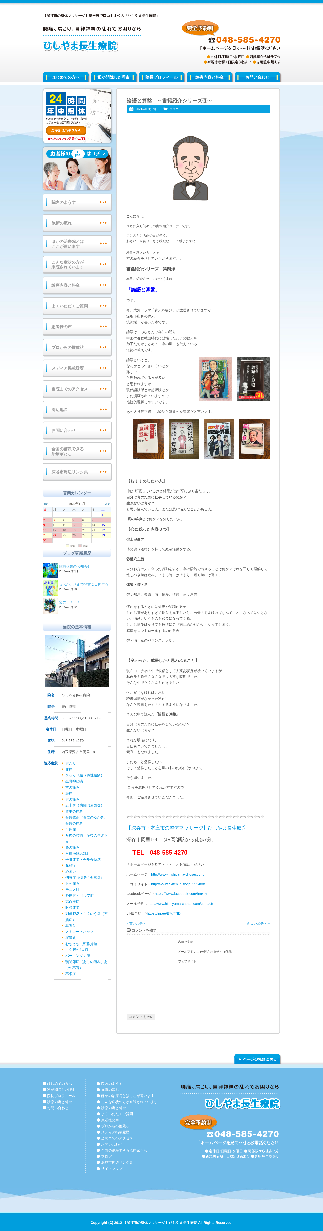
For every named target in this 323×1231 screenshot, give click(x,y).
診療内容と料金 (209, 77)
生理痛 (70, 829)
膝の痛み (72, 847)
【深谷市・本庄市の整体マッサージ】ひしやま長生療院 (186, 828)
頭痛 (68, 793)
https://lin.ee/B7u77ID (164, 913)
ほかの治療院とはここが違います (67, 244)
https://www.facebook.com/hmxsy (181, 894)
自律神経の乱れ (77, 854)
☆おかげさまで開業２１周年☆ (84, 584)
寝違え (70, 938)
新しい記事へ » (258, 923)
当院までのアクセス (69, 389)
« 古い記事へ (136, 923)
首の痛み (72, 787)
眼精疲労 (72, 908)
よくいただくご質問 (69, 306)
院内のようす (63, 202)
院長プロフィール (161, 77)
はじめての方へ (65, 77)
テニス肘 (72, 890)
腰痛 (68, 769)
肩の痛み (72, 799)
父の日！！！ (84, 602)
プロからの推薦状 (67, 347)
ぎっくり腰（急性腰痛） (84, 775)
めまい (70, 871)
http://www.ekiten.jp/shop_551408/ (178, 884)
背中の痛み (74, 811)
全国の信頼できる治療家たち (67, 451)
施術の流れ (61, 223)
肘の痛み (72, 884)
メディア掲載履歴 (67, 368)
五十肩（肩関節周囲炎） (84, 805)
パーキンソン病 (77, 956)
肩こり (70, 763)
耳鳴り (70, 926)
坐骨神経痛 (74, 781)
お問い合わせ (257, 77)
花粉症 (70, 865)
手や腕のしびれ (77, 950)
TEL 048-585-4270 (159, 852)
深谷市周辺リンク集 (69, 472)
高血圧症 (72, 902)
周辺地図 (59, 410)
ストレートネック (79, 932)
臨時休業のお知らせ (84, 566)
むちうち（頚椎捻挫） (83, 944)
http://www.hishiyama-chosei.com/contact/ (180, 904)
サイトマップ (111, 1169)
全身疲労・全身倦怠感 (83, 860)
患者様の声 (61, 327)
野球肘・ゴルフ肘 (79, 895)
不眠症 (70, 974)
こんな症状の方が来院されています (67, 264)
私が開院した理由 (113, 77)
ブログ (173, 109)
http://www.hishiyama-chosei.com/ (177, 874)
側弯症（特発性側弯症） (84, 878)
